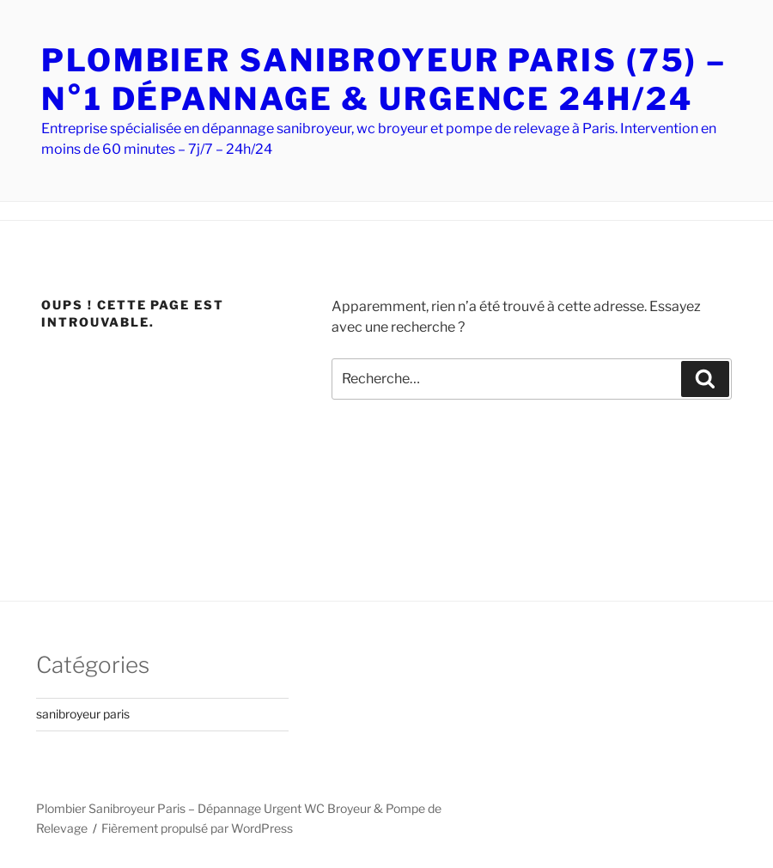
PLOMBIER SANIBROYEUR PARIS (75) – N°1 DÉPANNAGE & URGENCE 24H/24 (384, 79)
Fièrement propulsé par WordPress (197, 828)
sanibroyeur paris (83, 713)
